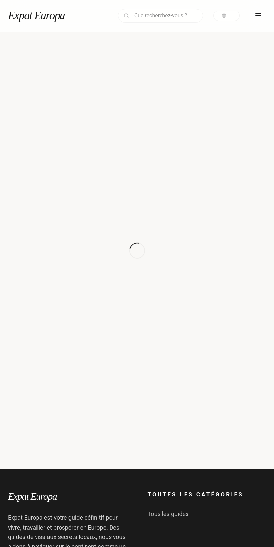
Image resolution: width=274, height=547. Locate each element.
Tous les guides (168, 513)
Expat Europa (36, 15)
